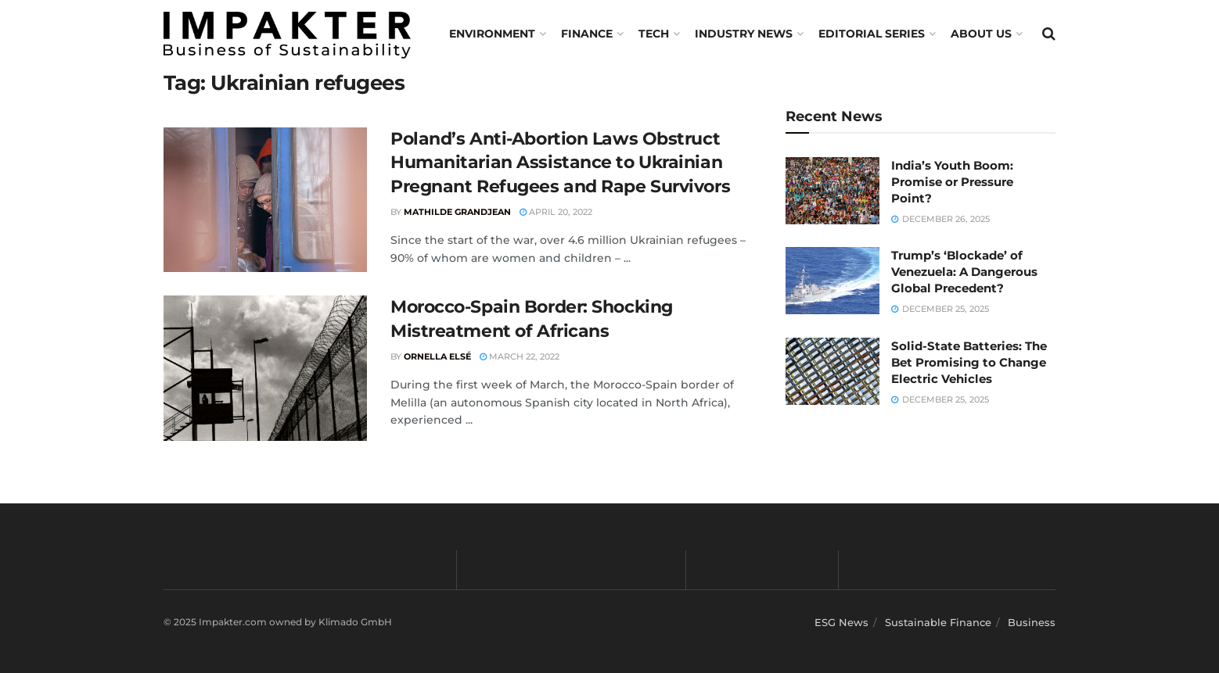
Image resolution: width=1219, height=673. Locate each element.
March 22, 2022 (519, 356)
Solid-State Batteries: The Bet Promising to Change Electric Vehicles (969, 362)
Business (1031, 622)
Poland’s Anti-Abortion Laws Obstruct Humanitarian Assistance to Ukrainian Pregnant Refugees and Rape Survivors (560, 163)
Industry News (744, 34)
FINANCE (587, 34)
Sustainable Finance (938, 622)
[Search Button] (1048, 33)
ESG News (841, 622)
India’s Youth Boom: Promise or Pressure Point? (952, 182)
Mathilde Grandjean (457, 211)
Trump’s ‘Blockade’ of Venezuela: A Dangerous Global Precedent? (964, 271)
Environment (492, 34)
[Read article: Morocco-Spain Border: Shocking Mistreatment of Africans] (265, 368)
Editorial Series (871, 34)
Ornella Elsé (437, 356)
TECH (653, 34)
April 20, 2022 (556, 211)
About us (981, 34)
